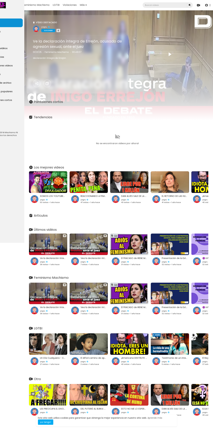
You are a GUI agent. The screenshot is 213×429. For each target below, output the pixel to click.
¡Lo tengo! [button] (45, 422)
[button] (207, 5)
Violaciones (95, 5)
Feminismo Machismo (62, 5)
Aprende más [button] (154, 417)
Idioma (7, 126)
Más (109, 5)
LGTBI (81, 5)
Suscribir (67, 30)
